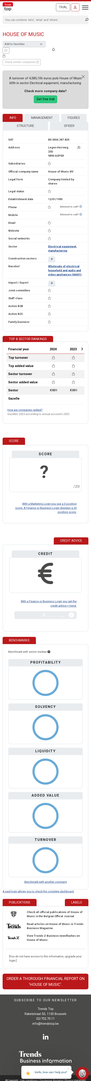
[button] (51, 259)
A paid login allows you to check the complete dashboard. (38, 891)
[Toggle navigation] (83, 6)
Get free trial (45, 99)
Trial (63, 7)
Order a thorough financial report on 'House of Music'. (46, 981)
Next (82, 349)
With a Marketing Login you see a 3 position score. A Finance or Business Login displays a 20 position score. (46, 508)
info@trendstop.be (45, 1024)
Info (12, 118)
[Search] (44, 19)
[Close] (83, 77)
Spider (69, 126)
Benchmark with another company (45, 881)
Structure (25, 126)
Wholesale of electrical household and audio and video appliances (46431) (65, 270)
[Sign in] (75, 7)
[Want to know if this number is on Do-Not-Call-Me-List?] (81, 206)
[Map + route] (78, 147)
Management (42, 118)
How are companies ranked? (24, 410)
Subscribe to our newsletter (45, 1000)
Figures (74, 118)
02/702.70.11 (45, 1019)
